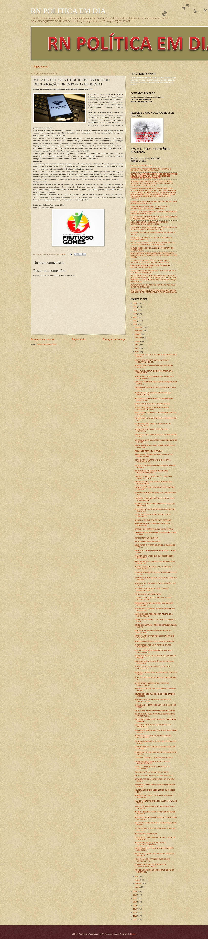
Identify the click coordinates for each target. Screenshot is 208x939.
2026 (135, 303)
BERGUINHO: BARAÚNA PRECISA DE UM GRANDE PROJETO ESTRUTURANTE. (150, 266)
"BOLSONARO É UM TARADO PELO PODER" (152, 772)
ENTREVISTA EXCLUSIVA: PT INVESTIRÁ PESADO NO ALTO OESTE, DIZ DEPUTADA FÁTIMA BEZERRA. (154, 228)
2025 (135, 307)
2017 (135, 898)
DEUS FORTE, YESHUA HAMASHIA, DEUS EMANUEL (155, 710)
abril (137, 876)
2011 (135, 919)
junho (137, 348)
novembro (139, 331)
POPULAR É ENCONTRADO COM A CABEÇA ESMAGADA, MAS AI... (152, 590)
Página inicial (41, 66)
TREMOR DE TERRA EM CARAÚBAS (149, 451)
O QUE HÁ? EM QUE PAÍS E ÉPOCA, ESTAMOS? (153, 520)
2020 (135, 324)
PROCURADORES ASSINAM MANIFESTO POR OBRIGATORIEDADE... (152, 762)
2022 (135, 317)
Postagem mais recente (43, 339)
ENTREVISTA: (154, 176)
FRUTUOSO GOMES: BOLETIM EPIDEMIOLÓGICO (154, 776)
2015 (135, 905)
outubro (138, 334)
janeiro (137, 887)
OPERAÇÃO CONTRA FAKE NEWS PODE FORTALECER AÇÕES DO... (150, 865)
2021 (135, 321)
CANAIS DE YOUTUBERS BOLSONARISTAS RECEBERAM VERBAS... (151, 472)
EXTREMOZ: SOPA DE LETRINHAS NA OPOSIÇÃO (154, 758)
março (137, 880)
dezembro (139, 327)
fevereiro (138, 883)
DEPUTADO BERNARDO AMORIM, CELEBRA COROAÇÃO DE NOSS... (152, 408)
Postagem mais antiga (114, 339)
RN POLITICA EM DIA (68, 11)
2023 (135, 314)
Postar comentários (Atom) (46, 344)
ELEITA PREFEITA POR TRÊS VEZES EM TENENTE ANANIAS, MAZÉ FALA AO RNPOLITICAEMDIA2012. (150, 261)
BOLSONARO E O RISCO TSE (146, 834)
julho (137, 345)
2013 (135, 912)
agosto (137, 341)
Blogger (133, 934)
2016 (135, 902)
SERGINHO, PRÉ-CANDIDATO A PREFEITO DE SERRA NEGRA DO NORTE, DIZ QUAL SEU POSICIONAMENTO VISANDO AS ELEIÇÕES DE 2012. (152, 183)
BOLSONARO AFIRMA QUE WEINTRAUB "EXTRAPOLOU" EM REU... (150, 844)
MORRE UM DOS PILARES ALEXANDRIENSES (152, 404)
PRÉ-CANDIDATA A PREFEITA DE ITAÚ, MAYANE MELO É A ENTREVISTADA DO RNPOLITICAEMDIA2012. (153, 244)
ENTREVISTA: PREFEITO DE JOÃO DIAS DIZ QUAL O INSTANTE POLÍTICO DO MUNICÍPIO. (151, 170)
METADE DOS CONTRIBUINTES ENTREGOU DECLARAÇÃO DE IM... (152, 361)
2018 (135, 895)
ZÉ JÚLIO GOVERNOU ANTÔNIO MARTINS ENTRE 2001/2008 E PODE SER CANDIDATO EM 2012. (154, 218)
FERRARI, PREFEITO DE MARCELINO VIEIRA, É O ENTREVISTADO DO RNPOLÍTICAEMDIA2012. (150, 207)
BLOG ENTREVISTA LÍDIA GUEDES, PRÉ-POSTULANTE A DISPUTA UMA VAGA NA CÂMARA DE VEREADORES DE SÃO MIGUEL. (154, 255)
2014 (135, 909)
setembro (138, 338)
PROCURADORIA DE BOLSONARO (148, 594)
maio (137, 352)
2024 (135, 310)
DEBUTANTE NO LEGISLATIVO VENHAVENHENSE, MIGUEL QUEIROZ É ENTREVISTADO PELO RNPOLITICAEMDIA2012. (154, 291)
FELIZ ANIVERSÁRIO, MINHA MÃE (148, 541)
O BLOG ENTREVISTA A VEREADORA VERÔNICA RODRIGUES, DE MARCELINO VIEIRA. (149, 223)
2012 (135, 916)
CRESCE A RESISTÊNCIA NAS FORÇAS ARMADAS (154, 529)
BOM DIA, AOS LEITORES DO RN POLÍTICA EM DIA (154, 641)
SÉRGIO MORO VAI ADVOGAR (146, 538)
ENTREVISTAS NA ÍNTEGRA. (142, 166)
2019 (135, 891)
